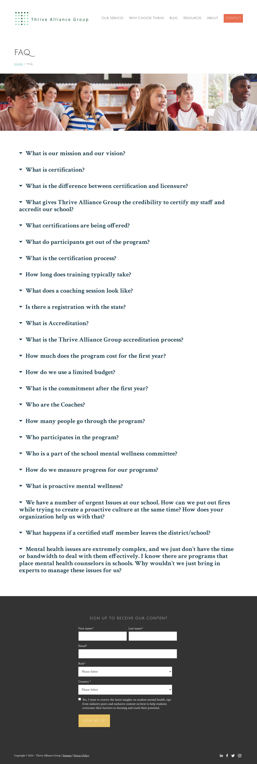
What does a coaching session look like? (79, 291)
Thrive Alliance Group (51, 18)
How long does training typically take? (78, 274)
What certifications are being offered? (77, 225)
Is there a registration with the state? (75, 307)
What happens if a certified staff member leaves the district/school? (117, 533)
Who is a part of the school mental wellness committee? (101, 453)
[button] (128, 153)
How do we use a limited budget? (70, 372)
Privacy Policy (81, 755)
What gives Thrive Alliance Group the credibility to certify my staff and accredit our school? (122, 205)
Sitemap (67, 755)
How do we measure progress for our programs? (91, 470)
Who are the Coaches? (55, 405)
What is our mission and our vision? (75, 153)
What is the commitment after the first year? (86, 388)
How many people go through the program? (85, 421)
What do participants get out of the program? (87, 242)
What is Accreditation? (57, 323)
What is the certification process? (70, 258)
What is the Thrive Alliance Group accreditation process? (104, 340)
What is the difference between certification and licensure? (106, 186)
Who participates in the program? (72, 437)
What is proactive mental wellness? (74, 486)
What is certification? (55, 170)
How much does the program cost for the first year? (95, 356)
